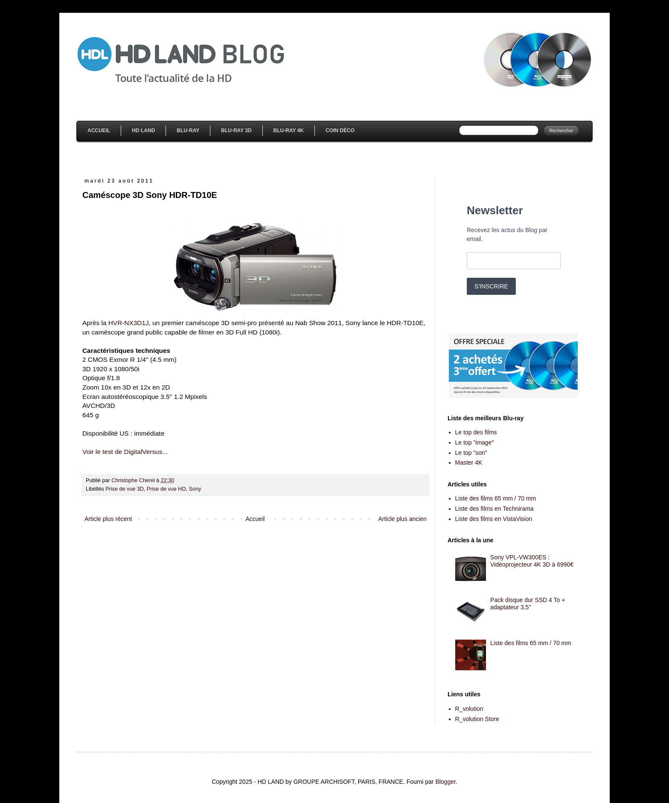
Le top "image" (474, 442)
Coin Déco (340, 131)
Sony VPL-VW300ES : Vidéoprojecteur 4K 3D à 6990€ (531, 561)
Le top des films (476, 432)
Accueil (98, 131)
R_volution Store (477, 719)
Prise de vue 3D (124, 489)
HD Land (143, 131)
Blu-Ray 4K (288, 131)
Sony (195, 489)
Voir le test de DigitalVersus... (125, 451)
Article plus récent (108, 518)
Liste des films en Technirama (494, 508)
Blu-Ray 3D (236, 131)
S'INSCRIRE (491, 286)
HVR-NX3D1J (128, 322)
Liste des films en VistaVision (493, 518)
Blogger (445, 781)
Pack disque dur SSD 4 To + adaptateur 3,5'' (527, 603)
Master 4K (469, 462)
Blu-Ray (188, 131)
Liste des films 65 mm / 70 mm (495, 498)
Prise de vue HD (166, 489)
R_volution (469, 708)
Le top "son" (471, 452)
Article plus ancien (402, 518)
